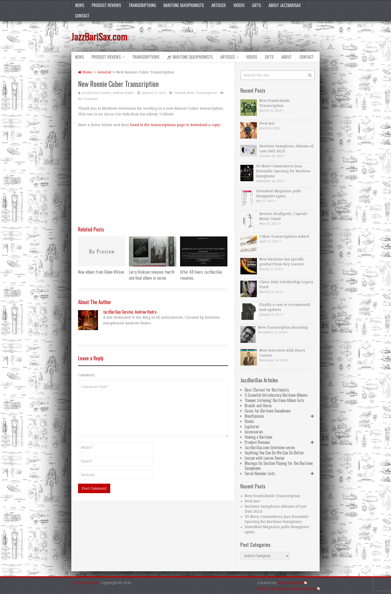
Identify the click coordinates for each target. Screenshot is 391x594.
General (104, 72)
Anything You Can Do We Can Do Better (274, 453)
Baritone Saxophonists (184, 5)
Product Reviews (106, 5)
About (286, 57)
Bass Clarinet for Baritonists (267, 390)
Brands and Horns (258, 405)
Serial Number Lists (260, 473)
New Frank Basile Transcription (274, 103)
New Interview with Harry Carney (282, 352)
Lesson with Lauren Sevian (264, 458)
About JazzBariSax (285, 5)
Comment (86, 375)
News (79, 5)
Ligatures (252, 426)
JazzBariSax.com (99, 36)
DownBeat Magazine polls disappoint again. (278, 193)
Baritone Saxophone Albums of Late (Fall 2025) (286, 148)
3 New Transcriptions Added (284, 236)
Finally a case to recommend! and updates (284, 307)
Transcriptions (142, 5)
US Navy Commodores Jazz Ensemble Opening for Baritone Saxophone (283, 171)
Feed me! (267, 123)
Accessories (254, 432)
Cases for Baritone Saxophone (267, 411)
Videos (238, 5)
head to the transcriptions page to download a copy (174, 125)
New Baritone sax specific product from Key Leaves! (281, 261)
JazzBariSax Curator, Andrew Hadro (108, 93)
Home (85, 72)
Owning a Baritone (258, 437)
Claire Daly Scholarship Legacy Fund (286, 284)
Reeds (249, 421)
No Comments (88, 99)
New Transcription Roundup (283, 327)
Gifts (256, 5)
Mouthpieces (254, 416)
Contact (82, 16)
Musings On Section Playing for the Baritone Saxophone (279, 465)
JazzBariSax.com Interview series (270, 447)
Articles (218, 5)
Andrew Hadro (292, 583)
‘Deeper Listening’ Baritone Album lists (274, 400)
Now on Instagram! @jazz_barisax (288, 589)
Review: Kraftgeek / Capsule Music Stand (283, 216)
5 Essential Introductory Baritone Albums (276, 395)
